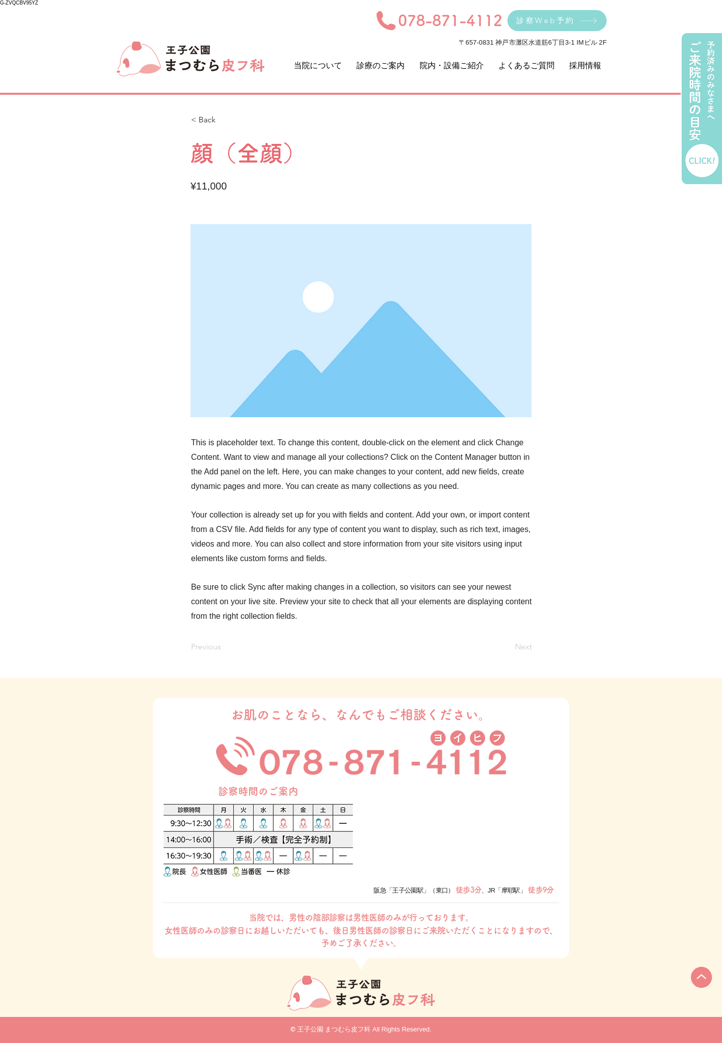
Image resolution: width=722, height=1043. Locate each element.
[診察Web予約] (557, 20)
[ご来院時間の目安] (701, 109)
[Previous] (224, 647)
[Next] (507, 647)
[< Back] (224, 120)
